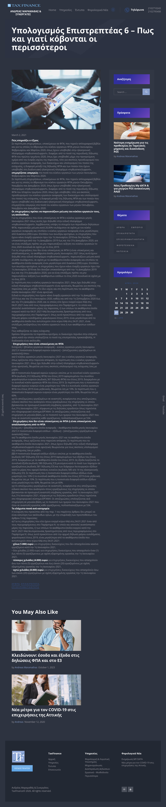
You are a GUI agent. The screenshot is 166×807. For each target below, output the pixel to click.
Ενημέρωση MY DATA (132, 759)
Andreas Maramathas (25, 667)
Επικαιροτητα (30, 584)
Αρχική (51, 759)
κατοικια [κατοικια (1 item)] (123, 251)
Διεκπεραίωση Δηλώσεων (97, 768)
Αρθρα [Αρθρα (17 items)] (121, 227)
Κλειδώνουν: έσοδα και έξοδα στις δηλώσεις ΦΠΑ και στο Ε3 (45, 658)
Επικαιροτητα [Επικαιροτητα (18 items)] (126, 233)
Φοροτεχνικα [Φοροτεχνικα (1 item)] (126, 245)
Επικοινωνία (54, 769)
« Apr (119, 318)
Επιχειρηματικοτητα (25, 587)
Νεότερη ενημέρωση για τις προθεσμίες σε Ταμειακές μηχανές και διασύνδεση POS (131, 147)
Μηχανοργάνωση (93, 765)
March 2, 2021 (19, 135)
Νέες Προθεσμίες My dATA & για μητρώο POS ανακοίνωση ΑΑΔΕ (132, 188)
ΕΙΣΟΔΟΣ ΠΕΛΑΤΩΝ (22, 768)
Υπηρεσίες (53, 762)
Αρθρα (16, 584)
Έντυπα (52, 766)
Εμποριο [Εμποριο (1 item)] (137, 227)
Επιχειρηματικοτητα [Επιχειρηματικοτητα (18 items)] (130, 239)
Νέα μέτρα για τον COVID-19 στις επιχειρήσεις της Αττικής (44, 712)
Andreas (18, 722)
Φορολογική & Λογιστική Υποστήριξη (97, 760)
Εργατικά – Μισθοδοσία (96, 772)
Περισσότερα (91, 775)
